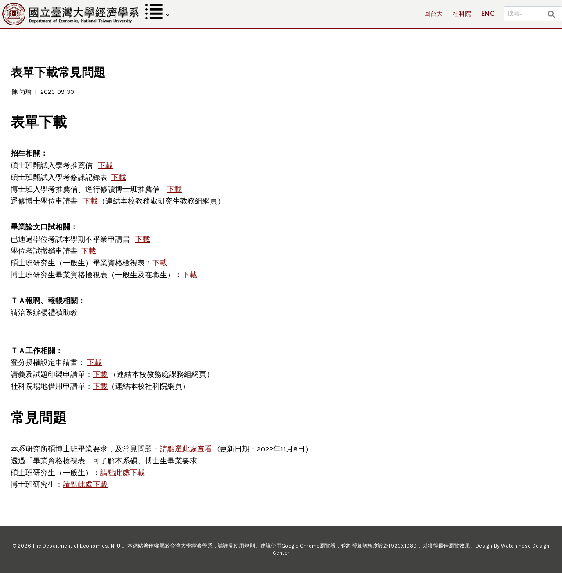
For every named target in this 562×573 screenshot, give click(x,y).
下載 (90, 201)
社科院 (462, 13)
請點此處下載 (122, 472)
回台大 (433, 13)
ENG (488, 13)
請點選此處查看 (186, 448)
